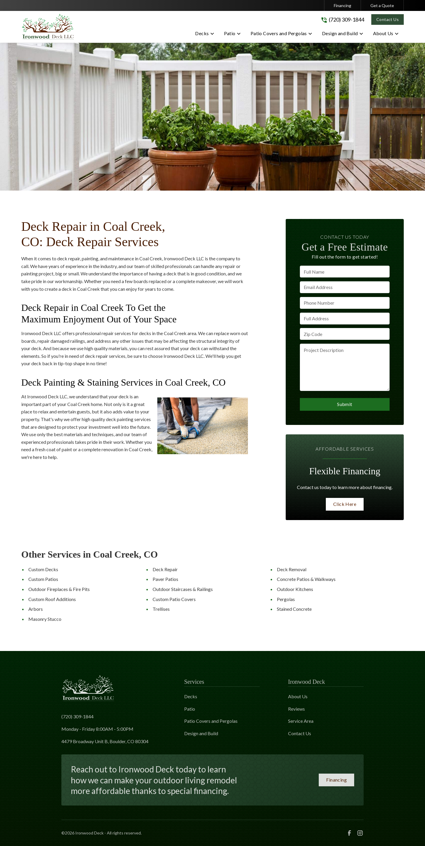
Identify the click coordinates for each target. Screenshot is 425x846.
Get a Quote (382, 5)
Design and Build (201, 733)
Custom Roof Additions (52, 599)
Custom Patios (43, 579)
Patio (189, 709)
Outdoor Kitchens (295, 589)
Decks (190, 696)
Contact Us (387, 19)
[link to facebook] (349, 833)
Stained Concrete (294, 609)
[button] (204, 34)
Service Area (300, 721)
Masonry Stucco (44, 619)
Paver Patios (165, 579)
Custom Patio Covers (174, 599)
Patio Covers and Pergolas (211, 721)
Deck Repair (165, 569)
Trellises (161, 609)
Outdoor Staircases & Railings (183, 589)
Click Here (344, 504)
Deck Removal (291, 569)
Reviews (296, 709)
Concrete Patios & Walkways (306, 579)
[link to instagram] (360, 833)
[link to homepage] (47, 26)
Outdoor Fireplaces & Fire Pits (59, 589)
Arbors (35, 609)
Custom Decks (43, 569)
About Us (298, 696)
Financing (342, 5)
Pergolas (286, 599)
